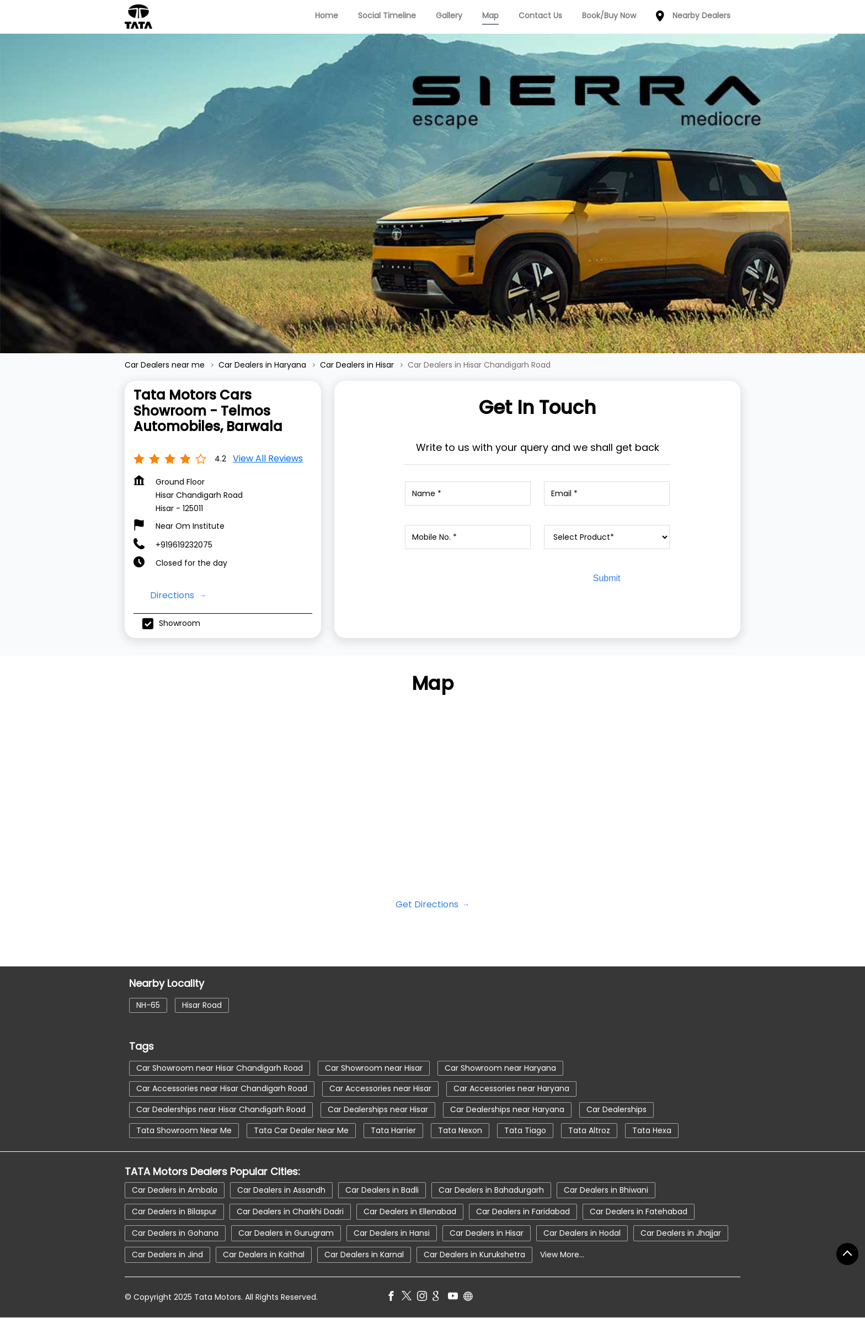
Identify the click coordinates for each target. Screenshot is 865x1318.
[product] (607, 537)
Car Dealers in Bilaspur (174, 1211)
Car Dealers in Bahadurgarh (491, 1189)
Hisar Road (202, 1004)
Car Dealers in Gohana (175, 1233)
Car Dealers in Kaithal (264, 1254)
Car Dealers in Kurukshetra (474, 1254)
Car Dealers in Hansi (392, 1233)
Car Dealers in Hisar (487, 1233)
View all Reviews (268, 458)
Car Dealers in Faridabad (523, 1211)
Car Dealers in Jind (167, 1254)
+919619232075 (184, 544)
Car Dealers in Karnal (364, 1254)
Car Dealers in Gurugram (286, 1233)
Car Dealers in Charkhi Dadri (290, 1211)
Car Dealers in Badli (382, 1189)
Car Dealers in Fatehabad (638, 1211)
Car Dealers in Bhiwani (606, 1189)
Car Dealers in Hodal (582, 1233)
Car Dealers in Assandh (281, 1189)
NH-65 (148, 1004)
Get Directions (428, 904)
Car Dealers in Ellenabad (410, 1211)
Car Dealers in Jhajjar (680, 1233)
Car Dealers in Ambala (174, 1189)
